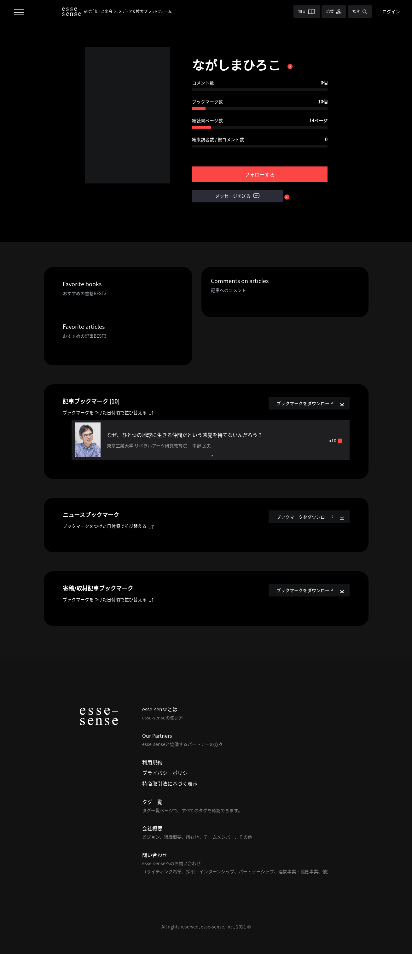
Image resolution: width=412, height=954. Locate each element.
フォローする (260, 174)
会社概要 (152, 828)
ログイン (391, 11)
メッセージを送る (237, 196)
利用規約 (152, 762)
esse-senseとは (159, 709)
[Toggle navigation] (19, 11)
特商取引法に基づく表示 (170, 783)
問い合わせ (154, 854)
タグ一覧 (152, 802)
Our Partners (157, 735)
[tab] (211, 440)
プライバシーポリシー (167, 773)
